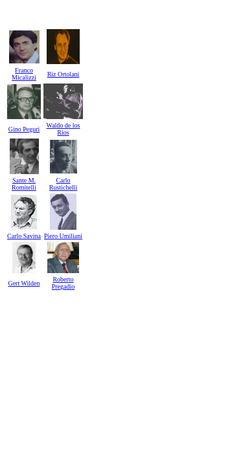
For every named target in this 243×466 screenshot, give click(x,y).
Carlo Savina (24, 235)
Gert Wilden (24, 283)
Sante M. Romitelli (24, 184)
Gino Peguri (24, 129)
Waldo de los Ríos (63, 129)
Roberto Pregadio (63, 283)
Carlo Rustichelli (63, 184)
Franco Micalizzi (24, 74)
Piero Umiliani (63, 235)
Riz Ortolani (63, 74)
